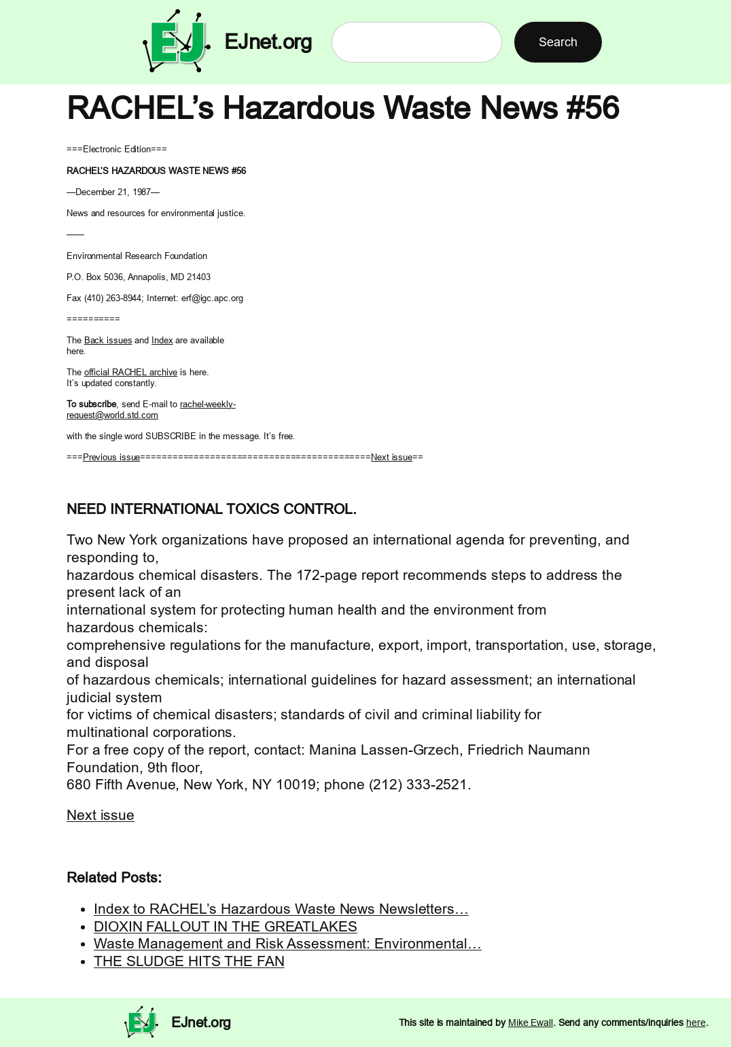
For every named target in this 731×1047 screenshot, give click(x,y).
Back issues (108, 339)
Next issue (391, 456)
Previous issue (112, 456)
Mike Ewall (530, 1022)
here (696, 1022)
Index (162, 339)
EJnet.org (268, 42)
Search (558, 42)
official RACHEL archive (131, 371)
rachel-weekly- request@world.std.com (151, 409)
